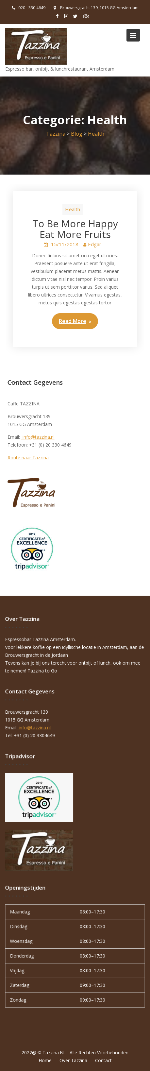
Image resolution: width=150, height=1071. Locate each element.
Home (45, 1060)
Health (72, 209)
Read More (72, 321)
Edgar (94, 244)
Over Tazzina (73, 1060)
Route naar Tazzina (28, 457)
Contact (103, 1060)
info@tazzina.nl (38, 437)
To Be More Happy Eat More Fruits (75, 229)
